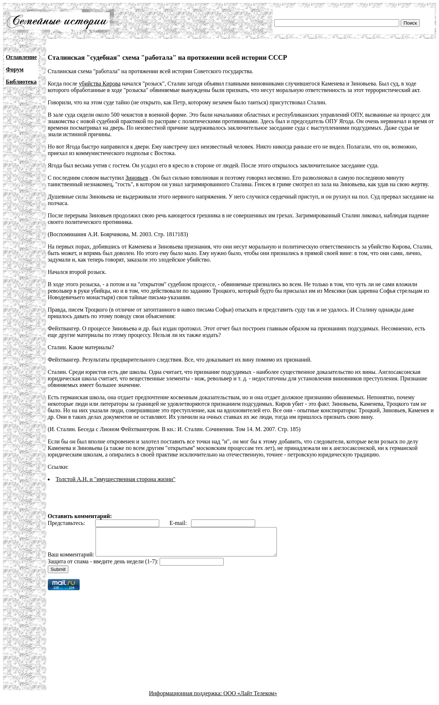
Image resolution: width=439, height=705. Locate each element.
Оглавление (21, 57)
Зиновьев (136, 178)
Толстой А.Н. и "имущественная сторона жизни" (116, 479)
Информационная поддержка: (186, 699)
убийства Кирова (100, 83)
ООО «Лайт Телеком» (250, 699)
